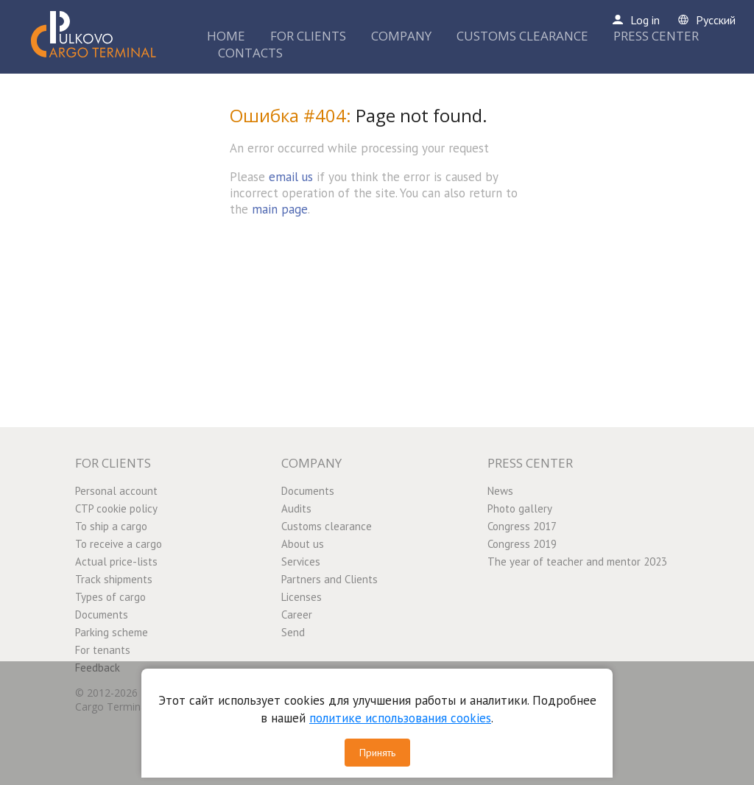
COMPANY (401, 35)
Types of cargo (110, 597)
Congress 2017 (522, 526)
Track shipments (113, 579)
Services (300, 561)
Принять (377, 752)
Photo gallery (519, 508)
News (500, 491)
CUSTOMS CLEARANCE (522, 35)
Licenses (301, 597)
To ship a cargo (111, 526)
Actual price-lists (116, 561)
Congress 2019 (522, 544)
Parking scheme (111, 632)
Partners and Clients (329, 579)
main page (280, 209)
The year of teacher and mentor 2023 (577, 561)
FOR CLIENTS (308, 35)
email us (291, 177)
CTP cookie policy (116, 508)
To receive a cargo (118, 544)
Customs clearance (326, 526)
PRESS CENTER (656, 35)
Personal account (116, 491)
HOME (226, 35)
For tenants (102, 650)
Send (293, 632)
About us (302, 544)
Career (296, 615)
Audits (296, 508)
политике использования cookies (400, 718)
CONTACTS (250, 52)
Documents (101, 615)
